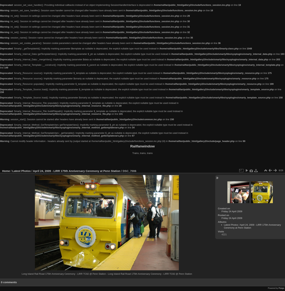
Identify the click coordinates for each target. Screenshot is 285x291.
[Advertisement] (142, 162)
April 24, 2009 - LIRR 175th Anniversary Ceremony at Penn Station (76, 170)
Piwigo (281, 288)
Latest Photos (21, 170)
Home (6, 170)
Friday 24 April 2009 (232, 211)
